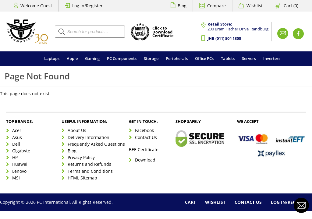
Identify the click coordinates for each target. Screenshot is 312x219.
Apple (72, 58)
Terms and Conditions (90, 171)
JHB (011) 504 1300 (224, 38)
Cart (190, 202)
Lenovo (19, 171)
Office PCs (204, 58)
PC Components (121, 58)
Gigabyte (21, 151)
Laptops (51, 58)
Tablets (228, 58)
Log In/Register (87, 6)
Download (145, 160)
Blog (182, 6)
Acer (16, 130)
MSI (16, 178)
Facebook (144, 130)
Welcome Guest (36, 6)
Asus (17, 137)
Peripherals (177, 58)
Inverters (271, 58)
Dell (16, 144)
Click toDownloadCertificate (163, 32)
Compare (216, 6)
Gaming (92, 58)
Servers (249, 58)
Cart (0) (291, 6)
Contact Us (146, 137)
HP (15, 157)
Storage (151, 58)
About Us (77, 130)
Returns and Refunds (89, 164)
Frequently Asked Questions (96, 144)
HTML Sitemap (82, 178)
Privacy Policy (81, 157)
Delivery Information (88, 137)
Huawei (19, 164)
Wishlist (254, 6)
